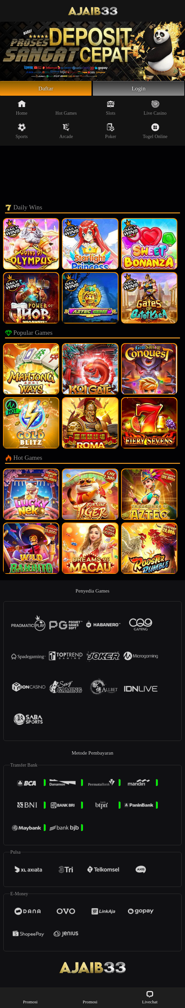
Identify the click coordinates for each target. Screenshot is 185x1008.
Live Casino (155, 108)
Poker (110, 132)
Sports (22, 132)
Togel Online (155, 132)
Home (22, 108)
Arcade (66, 132)
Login (138, 88)
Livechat (149, 997)
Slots (110, 108)
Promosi (30, 997)
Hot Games (66, 108)
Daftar (46, 88)
